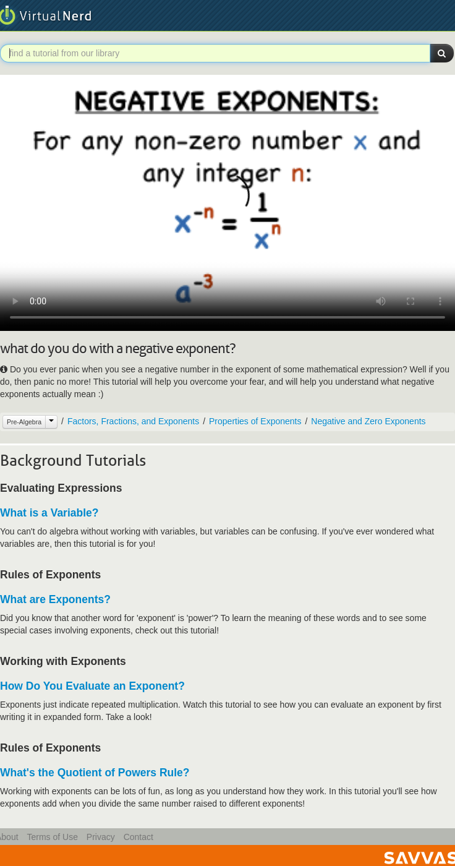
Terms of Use (52, 837)
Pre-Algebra (24, 422)
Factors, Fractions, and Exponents (133, 421)
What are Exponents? (55, 599)
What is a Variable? (49, 513)
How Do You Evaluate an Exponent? (92, 686)
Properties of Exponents (255, 421)
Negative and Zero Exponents (368, 421)
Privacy (101, 837)
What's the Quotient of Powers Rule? (95, 772)
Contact (138, 837)
